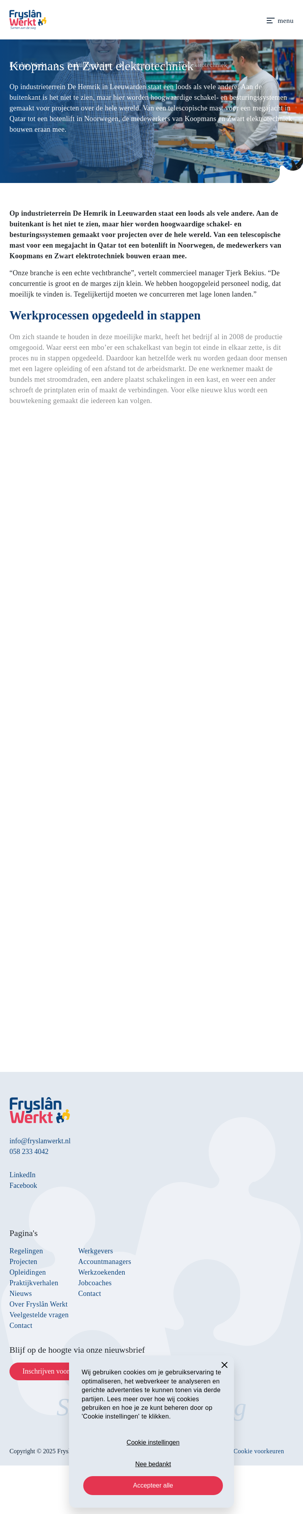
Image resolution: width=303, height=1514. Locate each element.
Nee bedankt (153, 1464)
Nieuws (20, 1293)
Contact (20, 1325)
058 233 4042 (29, 1152)
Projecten (23, 1262)
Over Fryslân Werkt (38, 1304)
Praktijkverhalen (33, 1283)
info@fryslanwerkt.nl (40, 1141)
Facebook (23, 1185)
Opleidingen (27, 1272)
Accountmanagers (104, 1262)
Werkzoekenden (101, 1272)
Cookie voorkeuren (259, 1451)
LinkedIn (22, 1175)
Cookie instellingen (153, 1442)
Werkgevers (95, 1251)
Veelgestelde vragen (39, 1315)
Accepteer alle (153, 1485)
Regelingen (26, 1251)
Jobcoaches (95, 1283)
